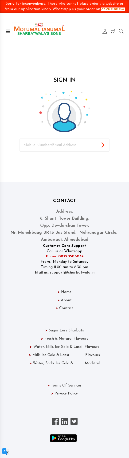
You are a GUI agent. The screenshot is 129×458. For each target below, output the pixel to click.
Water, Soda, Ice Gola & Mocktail (65, 363)
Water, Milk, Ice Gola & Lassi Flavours (64, 347)
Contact (64, 308)
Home (64, 292)
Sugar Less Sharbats (64, 330)
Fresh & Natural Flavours (64, 339)
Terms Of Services (65, 385)
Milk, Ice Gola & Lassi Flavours (64, 355)
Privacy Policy (64, 393)
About (65, 300)
